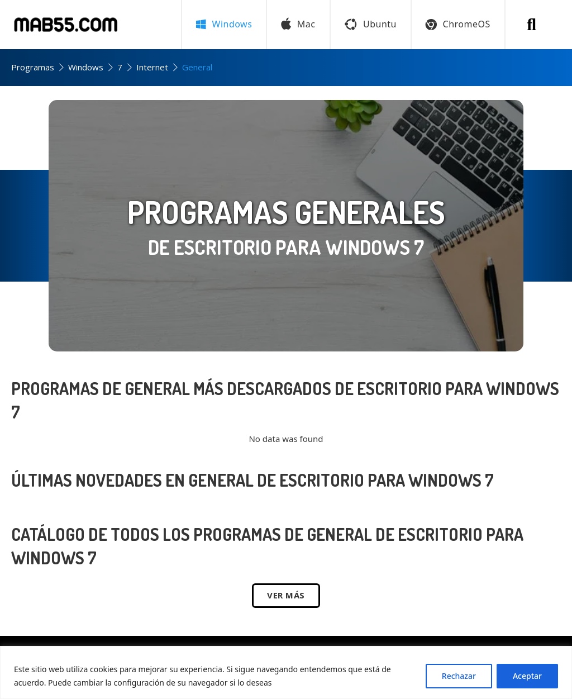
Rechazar (459, 676)
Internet (152, 67)
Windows (85, 67)
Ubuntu (371, 24)
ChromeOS (458, 24)
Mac (298, 24)
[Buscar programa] (532, 24)
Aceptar (527, 676)
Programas (32, 67)
